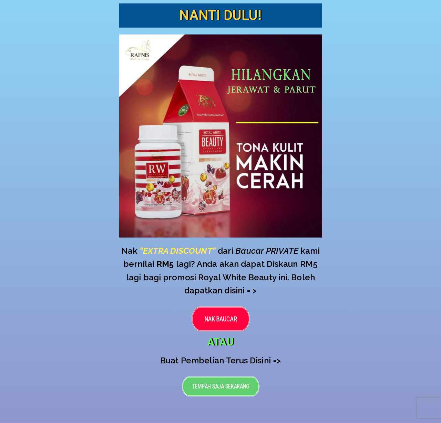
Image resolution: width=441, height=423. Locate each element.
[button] (221, 318)
